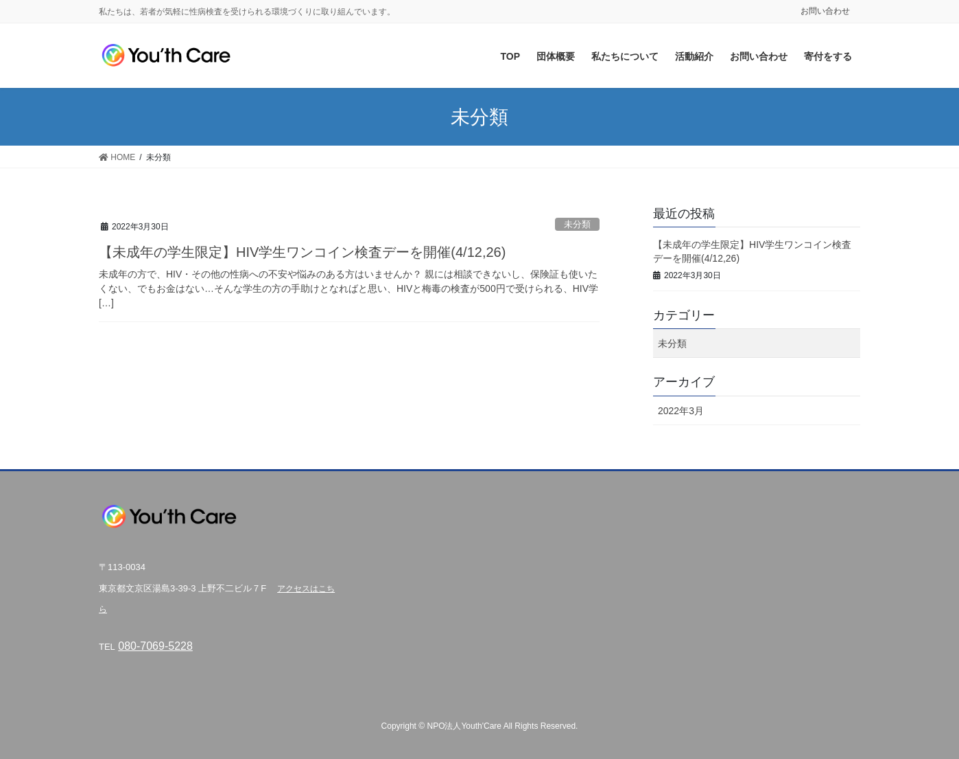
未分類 (577, 224)
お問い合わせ (825, 11)
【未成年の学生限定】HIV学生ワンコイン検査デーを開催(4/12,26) (302, 252)
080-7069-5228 (155, 646)
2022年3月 (681, 410)
